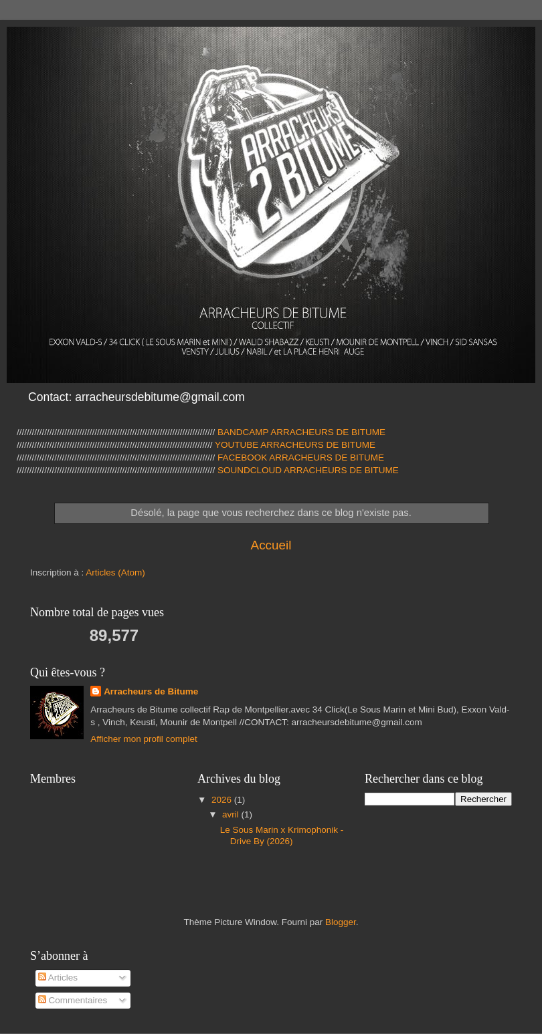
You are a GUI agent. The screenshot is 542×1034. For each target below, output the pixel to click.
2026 (222, 800)
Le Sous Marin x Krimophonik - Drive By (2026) (282, 835)
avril (232, 814)
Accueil (271, 545)
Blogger (340, 922)
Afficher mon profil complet (143, 739)
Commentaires (73, 1000)
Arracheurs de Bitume (151, 691)
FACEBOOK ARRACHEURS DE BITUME (300, 458)
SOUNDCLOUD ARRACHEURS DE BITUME (308, 470)
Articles (58, 978)
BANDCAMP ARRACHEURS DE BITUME (301, 432)
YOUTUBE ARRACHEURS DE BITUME (294, 445)
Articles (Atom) (115, 572)
